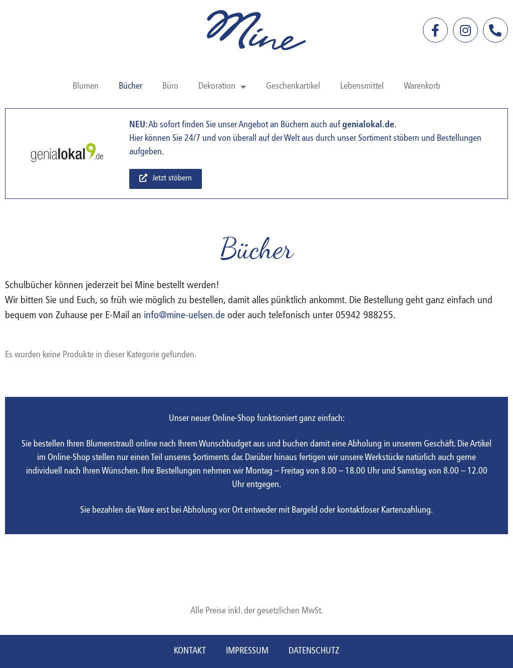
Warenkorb (422, 86)
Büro (170, 86)
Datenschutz (314, 651)
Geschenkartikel (293, 86)
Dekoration (222, 86)
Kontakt (190, 651)
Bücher (130, 86)
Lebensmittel (362, 86)
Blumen (86, 86)
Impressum (247, 651)
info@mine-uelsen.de (184, 316)
